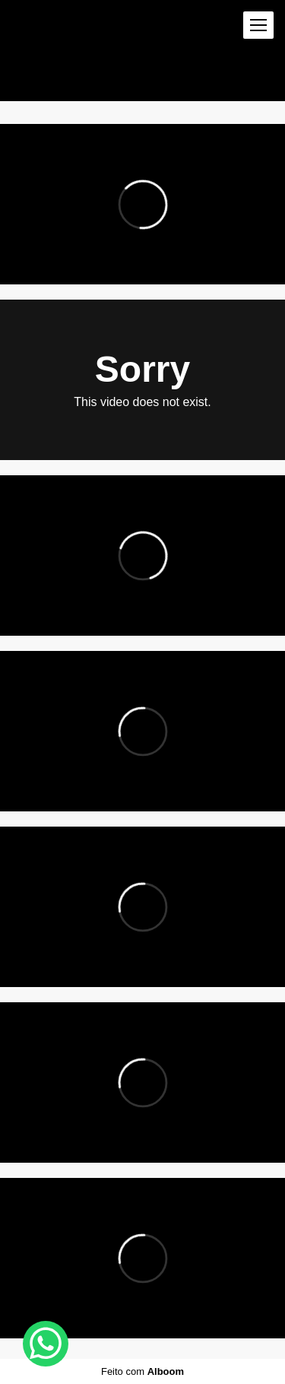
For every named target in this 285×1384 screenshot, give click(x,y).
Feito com (142, 1371)
